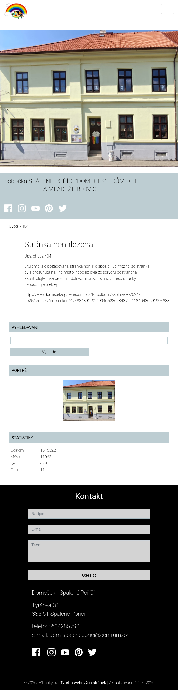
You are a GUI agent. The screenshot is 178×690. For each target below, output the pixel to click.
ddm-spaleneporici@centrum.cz (88, 635)
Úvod (13, 226)
